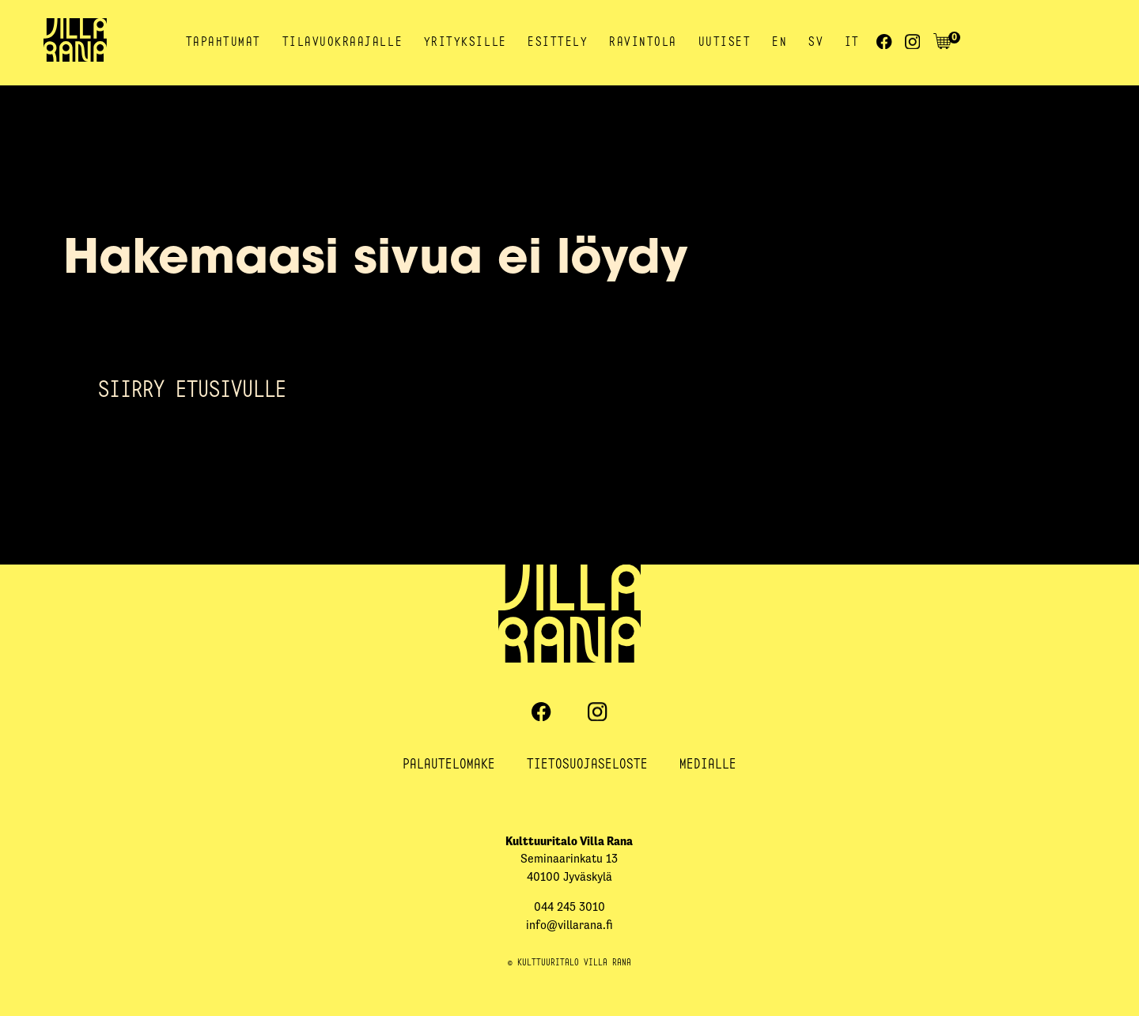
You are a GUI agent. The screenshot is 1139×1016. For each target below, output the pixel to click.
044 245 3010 (569, 906)
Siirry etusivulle (192, 388)
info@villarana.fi (569, 924)
